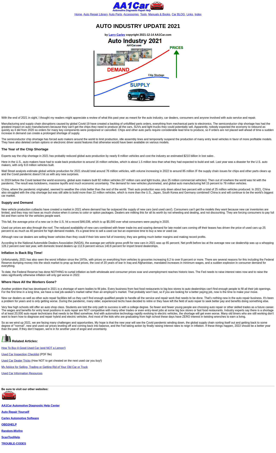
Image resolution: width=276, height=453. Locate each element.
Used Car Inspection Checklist (20, 354)
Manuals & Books (159, 14)
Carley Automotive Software (20, 418)
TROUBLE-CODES (13, 443)
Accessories (131, 14)
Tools (143, 14)
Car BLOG (178, 14)
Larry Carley (117, 34)
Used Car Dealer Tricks (15, 360)
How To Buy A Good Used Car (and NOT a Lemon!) (33, 347)
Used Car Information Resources (21, 373)
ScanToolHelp (10, 437)
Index (198, 14)
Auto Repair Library (95, 14)
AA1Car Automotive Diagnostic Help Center (30, 405)
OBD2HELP (9, 424)
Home (78, 14)
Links (189, 14)
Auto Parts (115, 14)
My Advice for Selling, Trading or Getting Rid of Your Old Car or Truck (44, 366)
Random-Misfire (12, 430)
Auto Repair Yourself (15, 411)
